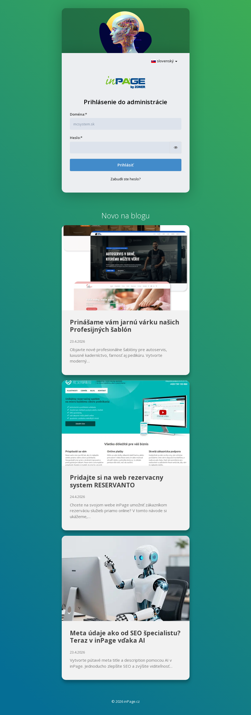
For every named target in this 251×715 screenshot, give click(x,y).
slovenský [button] (164, 60)
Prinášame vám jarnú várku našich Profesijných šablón (124, 326)
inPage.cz (132, 701)
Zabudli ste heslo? (125, 179)
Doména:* (78, 114)
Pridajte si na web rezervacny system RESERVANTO (116, 481)
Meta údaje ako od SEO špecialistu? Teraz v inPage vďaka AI (125, 637)
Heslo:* (76, 137)
